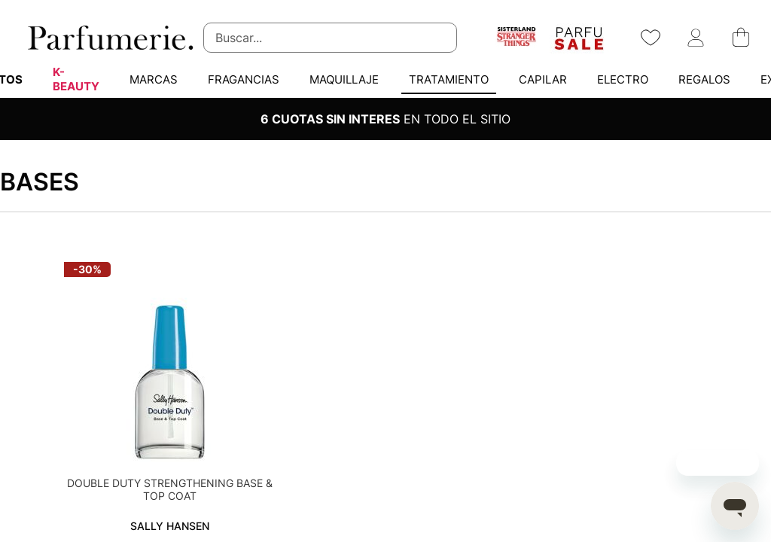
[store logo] (109, 37)
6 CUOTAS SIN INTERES (330, 118)
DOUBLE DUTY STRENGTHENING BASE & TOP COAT (170, 489)
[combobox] (330, 38)
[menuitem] (76, 79)
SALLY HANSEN (169, 525)
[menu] (385, 79)
